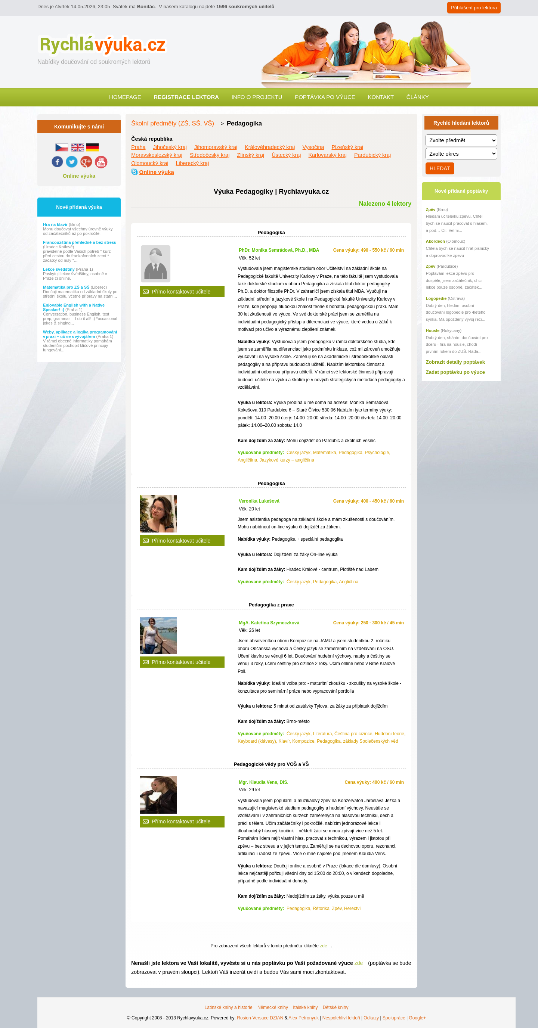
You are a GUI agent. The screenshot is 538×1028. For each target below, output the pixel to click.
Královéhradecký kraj (270, 147)
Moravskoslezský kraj (156, 155)
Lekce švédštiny (59, 269)
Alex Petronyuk (303, 1018)
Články (417, 97)
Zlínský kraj (250, 155)
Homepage (125, 97)
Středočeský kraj (209, 155)
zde (323, 945)
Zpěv (431, 209)
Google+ (417, 1018)
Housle (433, 330)
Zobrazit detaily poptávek (455, 362)
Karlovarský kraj (328, 155)
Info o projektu (257, 97)
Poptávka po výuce (325, 97)
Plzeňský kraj (347, 147)
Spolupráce (394, 1018)
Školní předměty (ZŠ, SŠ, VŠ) (172, 123)
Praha (138, 147)
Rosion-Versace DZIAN (260, 1018)
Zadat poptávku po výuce (455, 372)
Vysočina (313, 147)
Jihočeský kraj (170, 147)
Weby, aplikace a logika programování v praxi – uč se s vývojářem (80, 334)
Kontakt (381, 97)
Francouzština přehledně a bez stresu (80, 242)
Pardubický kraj (372, 155)
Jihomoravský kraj (215, 147)
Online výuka (79, 176)
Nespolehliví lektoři (341, 1018)
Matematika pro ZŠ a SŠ (67, 287)
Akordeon (435, 241)
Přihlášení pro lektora (474, 7)
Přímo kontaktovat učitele (181, 292)
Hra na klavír (56, 224)
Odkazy (371, 1018)
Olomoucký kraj (149, 163)
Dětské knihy (336, 1007)
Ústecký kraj (286, 155)
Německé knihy (272, 1007)
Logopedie (436, 298)
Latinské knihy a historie (229, 1007)
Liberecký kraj (192, 163)
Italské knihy (305, 1007)
